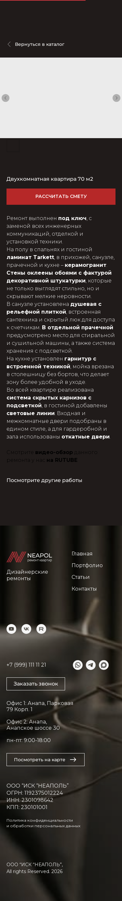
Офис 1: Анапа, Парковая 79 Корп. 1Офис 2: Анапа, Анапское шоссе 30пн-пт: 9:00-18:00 (40, 721)
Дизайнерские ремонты (27, 575)
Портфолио (87, 565)
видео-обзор (54, 452)
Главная (82, 554)
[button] (36, 683)
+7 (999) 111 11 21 (26, 665)
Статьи (81, 577)
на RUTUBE (62, 460)
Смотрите (21, 452)
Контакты (84, 589)
